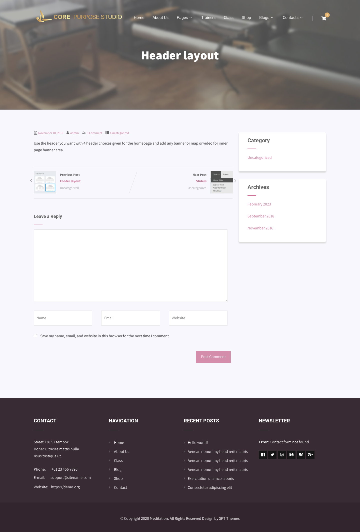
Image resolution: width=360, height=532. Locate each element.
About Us (160, 17)
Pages (185, 17)
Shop (246, 17)
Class (229, 17)
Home (139, 17)
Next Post (183, 178)
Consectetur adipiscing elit (210, 487)
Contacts (293, 17)
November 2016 (260, 228)
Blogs (266, 17)
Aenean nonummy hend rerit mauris (218, 451)
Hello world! (198, 442)
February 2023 (259, 204)
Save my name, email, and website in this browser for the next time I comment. (105, 336)
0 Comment (94, 133)
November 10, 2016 (50, 133)
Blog (118, 469)
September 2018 (261, 216)
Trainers (208, 17)
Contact (120, 487)
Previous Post (83, 178)
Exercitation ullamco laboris (211, 478)
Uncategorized (119, 133)
